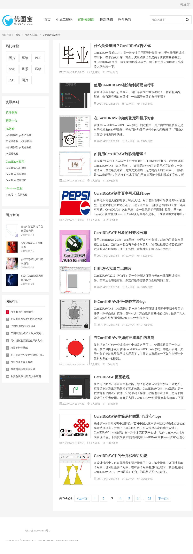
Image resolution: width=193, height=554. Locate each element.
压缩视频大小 (25, 59)
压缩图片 (38, 70)
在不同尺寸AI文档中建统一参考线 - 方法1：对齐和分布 (41, 355)
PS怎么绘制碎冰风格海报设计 (32, 278)
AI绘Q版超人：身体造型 (32, 245)
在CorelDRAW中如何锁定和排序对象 (124, 118)
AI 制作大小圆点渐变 (22, 311)
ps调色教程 (25, 147)
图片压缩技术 (12, 59)
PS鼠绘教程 (12, 141)
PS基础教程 (12, 153)
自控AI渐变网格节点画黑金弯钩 (32, 228)
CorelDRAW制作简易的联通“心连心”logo (127, 416)
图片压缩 (25, 81)
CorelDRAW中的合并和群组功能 (120, 456)
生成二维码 (64, 19)
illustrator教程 (14, 188)
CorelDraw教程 (51, 34)
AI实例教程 (21, 194)
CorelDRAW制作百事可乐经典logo (122, 193)
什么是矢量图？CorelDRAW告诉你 (122, 46)
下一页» (163, 498)
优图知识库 (86, 19)
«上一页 (82, 498)
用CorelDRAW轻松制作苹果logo (120, 302)
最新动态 (106, 19)
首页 (47, 19)
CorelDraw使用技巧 (16, 180)
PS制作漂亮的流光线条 (23, 326)
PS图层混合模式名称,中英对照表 (28, 333)
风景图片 (25, 70)
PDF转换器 (38, 59)
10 (7, 376)
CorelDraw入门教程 (16, 167)
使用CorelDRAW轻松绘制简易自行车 (124, 85)
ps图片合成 (25, 135)
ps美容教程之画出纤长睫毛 (32, 261)
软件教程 (124, 19)
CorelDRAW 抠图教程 (112, 377)
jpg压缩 (12, 81)
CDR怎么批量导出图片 (112, 269)
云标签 (185, 4)
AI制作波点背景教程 (22, 362)
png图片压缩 (12, 70)
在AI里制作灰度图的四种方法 (27, 319)
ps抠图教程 (12, 135)
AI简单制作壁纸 (19, 347)
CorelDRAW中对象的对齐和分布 (120, 233)
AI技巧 (9, 194)
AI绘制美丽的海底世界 (23, 369)
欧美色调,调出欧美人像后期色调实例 (31, 376)
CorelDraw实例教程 (16, 174)
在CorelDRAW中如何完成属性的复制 (124, 338)
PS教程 (10, 128)
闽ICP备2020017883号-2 (37, 530)
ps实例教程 (12, 147)
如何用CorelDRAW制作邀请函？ (120, 154)
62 (149, 498)
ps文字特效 (26, 141)
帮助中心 (11, 120)
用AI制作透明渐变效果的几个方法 (29, 340)
